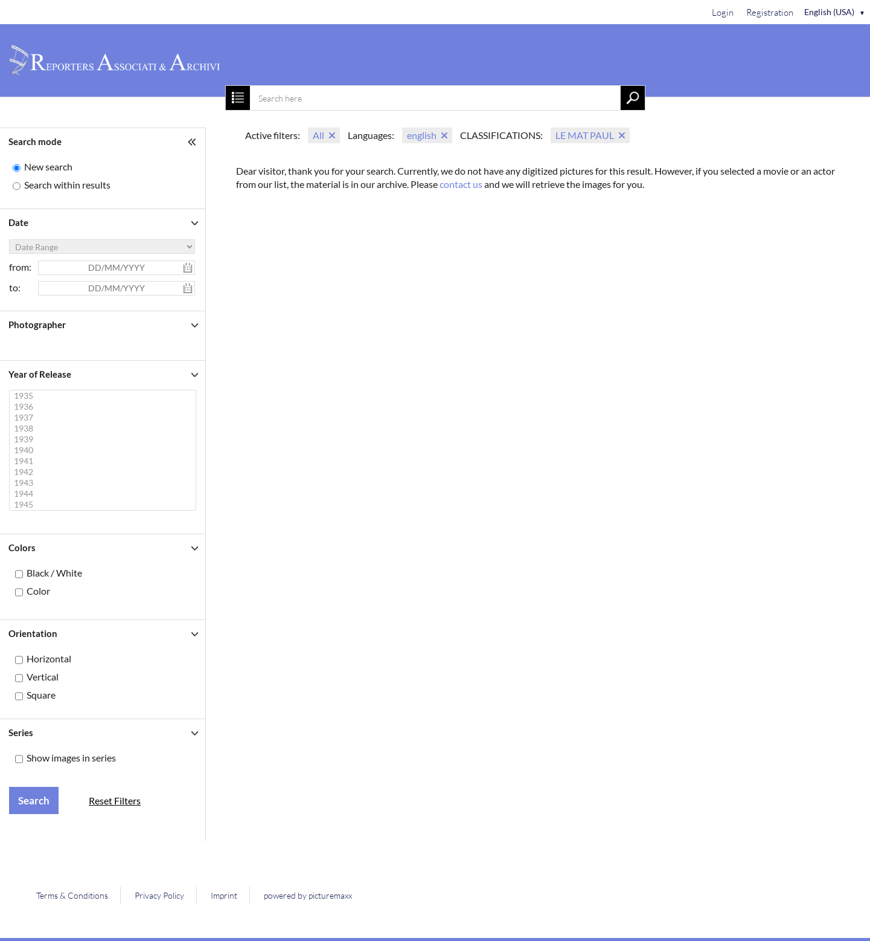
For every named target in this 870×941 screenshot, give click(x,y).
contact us (461, 184)
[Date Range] (102, 246)
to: (15, 287)
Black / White (54, 572)
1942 (104, 472)
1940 (104, 450)
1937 (104, 417)
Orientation (32, 633)
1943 (104, 482)
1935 (104, 395)
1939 (104, 439)
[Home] (435, 60)
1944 (104, 493)
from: (20, 267)
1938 (104, 428)
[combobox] (434, 98)
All (318, 135)
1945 (104, 504)
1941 (104, 461)
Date (18, 222)
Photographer (37, 324)
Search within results (67, 184)
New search (48, 166)
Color (38, 591)
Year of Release (39, 374)
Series (20, 732)
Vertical (43, 676)
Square (41, 694)
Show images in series (71, 757)
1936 (104, 406)
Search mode (35, 141)
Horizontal (49, 658)
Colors (22, 547)
